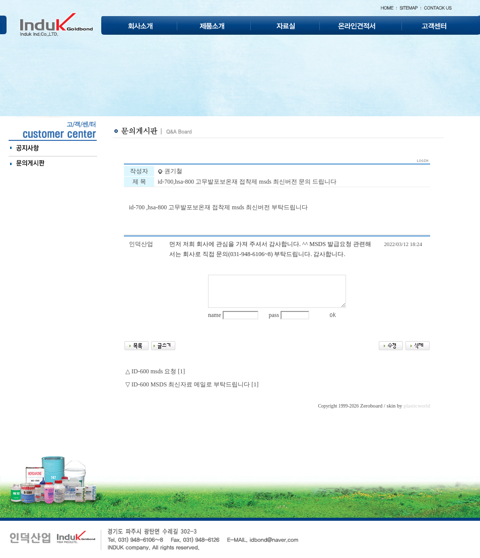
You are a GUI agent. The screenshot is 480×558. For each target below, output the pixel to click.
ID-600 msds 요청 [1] (158, 371)
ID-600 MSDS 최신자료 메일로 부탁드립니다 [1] (194, 384)
